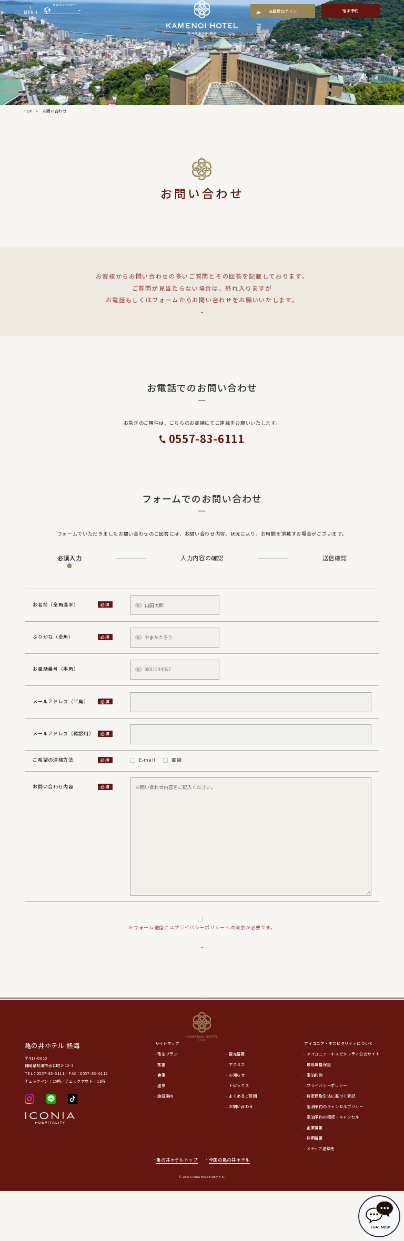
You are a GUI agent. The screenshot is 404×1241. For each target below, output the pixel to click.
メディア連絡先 (321, 1198)
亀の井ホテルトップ (176, 1209)
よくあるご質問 (202, 319)
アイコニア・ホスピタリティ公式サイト (343, 1104)
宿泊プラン (167, 1104)
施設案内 (165, 1145)
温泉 (161, 1135)
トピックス (239, 1135)
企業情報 (315, 1177)
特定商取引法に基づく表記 (331, 1145)
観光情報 (237, 1104)
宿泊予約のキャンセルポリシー (335, 1156)
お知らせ (237, 1124)
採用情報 (315, 1188)
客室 (161, 1114)
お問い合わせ (241, 1156)
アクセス (237, 1114)
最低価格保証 (319, 1114)
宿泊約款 (315, 1124)
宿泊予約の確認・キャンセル (333, 1167)
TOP (28, 111)
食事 (161, 1124)
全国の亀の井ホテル (232, 1209)
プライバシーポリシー (206, 934)
